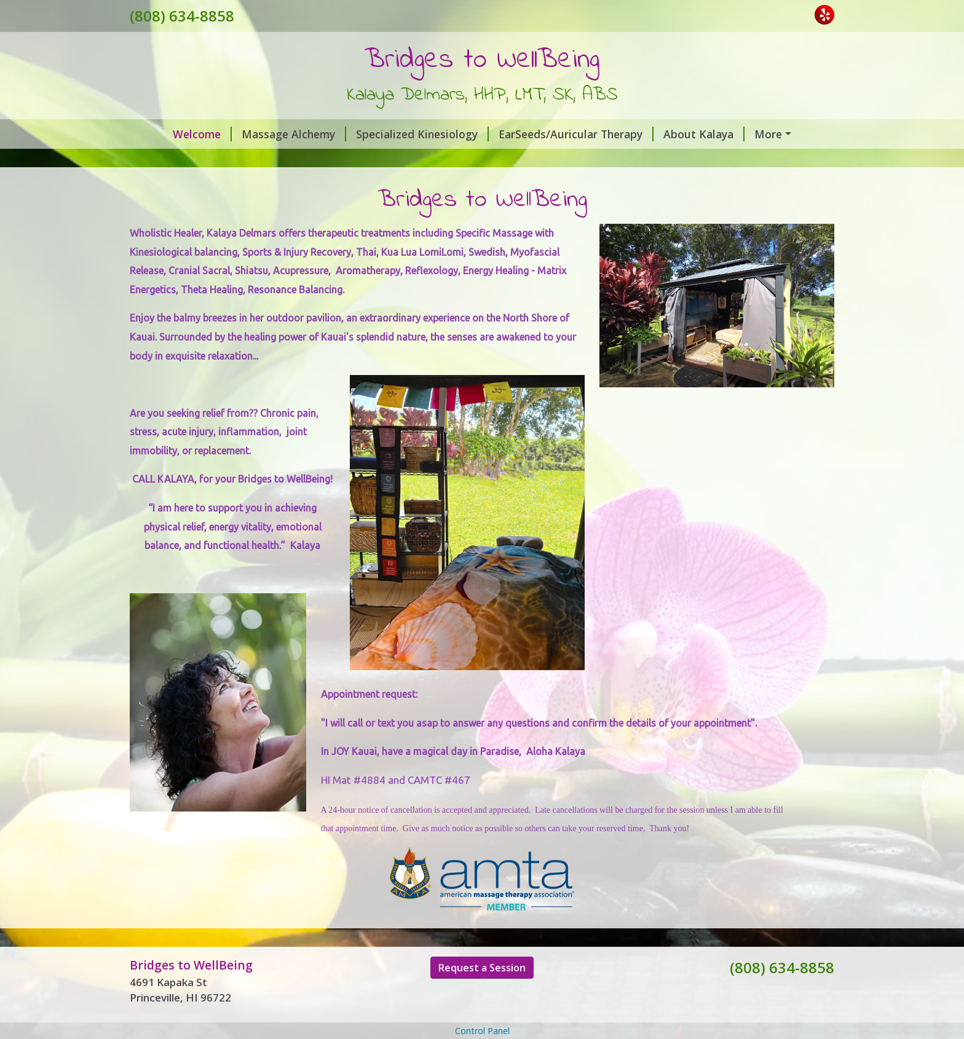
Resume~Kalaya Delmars (203, 186)
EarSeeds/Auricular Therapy (542, 134)
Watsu (484, 159)
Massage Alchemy (260, 134)
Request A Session (297, 159)
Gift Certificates (187, 159)
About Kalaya (670, 134)
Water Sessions (406, 159)
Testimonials (705, 159)
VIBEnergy (753, 134)
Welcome (169, 134)
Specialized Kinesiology (389, 134)
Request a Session (482, 1020)
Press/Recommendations (586, 159)
